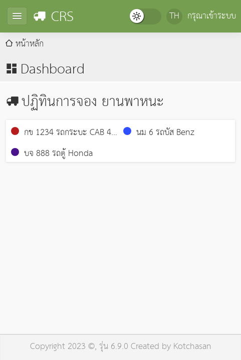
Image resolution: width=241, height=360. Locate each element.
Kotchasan (192, 346)
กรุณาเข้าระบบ (211, 16)
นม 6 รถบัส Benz (158, 132)
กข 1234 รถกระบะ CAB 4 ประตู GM (61, 133)
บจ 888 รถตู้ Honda (52, 154)
